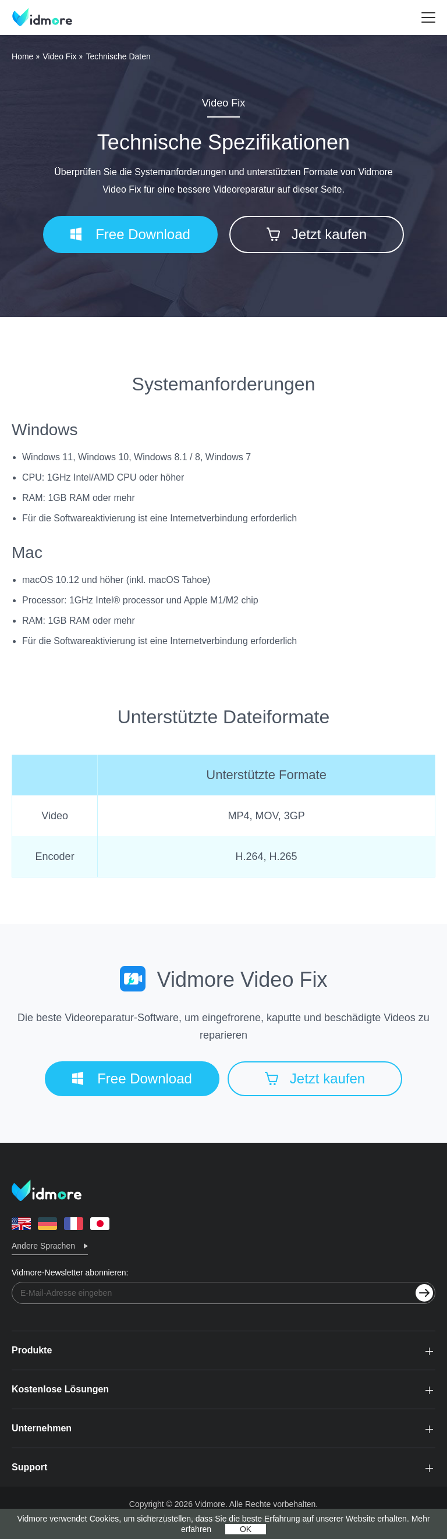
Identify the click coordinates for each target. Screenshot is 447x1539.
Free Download (130, 234)
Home (22, 56)
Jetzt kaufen (317, 234)
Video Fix (59, 56)
